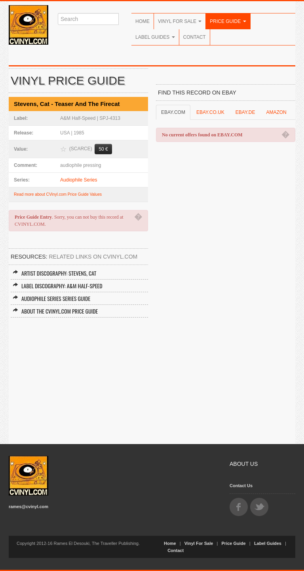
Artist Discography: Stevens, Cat (54, 273)
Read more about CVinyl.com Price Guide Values (58, 194)
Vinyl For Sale (179, 21)
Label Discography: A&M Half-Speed (58, 286)
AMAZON (276, 112)
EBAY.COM (173, 112)
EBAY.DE (245, 112)
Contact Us (241, 485)
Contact (194, 37)
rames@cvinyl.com (28, 506)
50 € (103, 149)
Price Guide (228, 21)
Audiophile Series (78, 180)
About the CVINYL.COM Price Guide (55, 311)
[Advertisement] (78, 376)
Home (142, 21)
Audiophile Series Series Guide (51, 298)
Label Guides (155, 37)
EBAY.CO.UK (210, 112)
